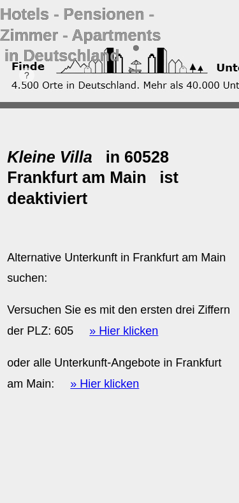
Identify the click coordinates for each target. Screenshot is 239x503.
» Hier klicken (123, 330)
